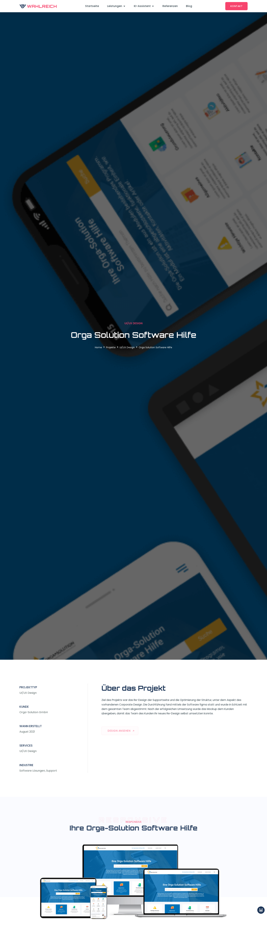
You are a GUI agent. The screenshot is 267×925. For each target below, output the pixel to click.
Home (98, 347)
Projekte (111, 347)
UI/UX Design (127, 347)
